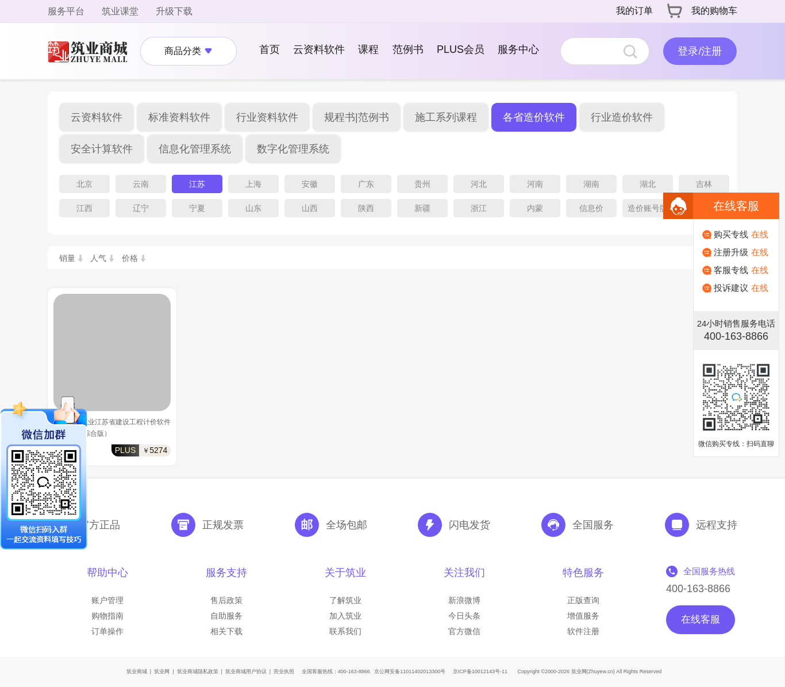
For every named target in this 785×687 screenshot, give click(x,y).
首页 (269, 49)
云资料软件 (319, 49)
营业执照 (284, 671)
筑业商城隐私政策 (197, 671)
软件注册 (583, 631)
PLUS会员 (460, 49)
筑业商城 (136, 671)
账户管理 (107, 600)
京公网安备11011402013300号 (409, 671)
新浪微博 (464, 600)
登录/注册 (700, 51)
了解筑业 (345, 600)
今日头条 (464, 615)
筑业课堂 (120, 11)
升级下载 (174, 11)
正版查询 (583, 600)
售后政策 (226, 600)
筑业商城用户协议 (246, 671)
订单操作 (107, 631)
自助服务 (226, 615)
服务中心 (518, 49)
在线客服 (700, 619)
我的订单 (634, 11)
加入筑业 (345, 615)
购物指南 (107, 615)
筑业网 (162, 671)
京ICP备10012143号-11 (480, 671)
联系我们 (345, 631)
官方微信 (464, 631)
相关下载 (226, 631)
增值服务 (583, 615)
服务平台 (66, 11)
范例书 (408, 49)
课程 (368, 49)
